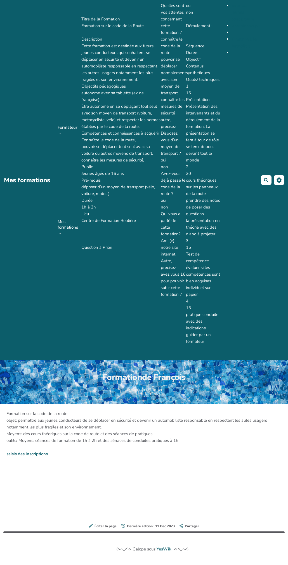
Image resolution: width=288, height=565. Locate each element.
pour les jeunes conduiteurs (243, 12)
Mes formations (68, 226)
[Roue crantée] (279, 180)
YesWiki (165, 549)
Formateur (67, 129)
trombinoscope (246, 26)
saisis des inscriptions (27, 454)
